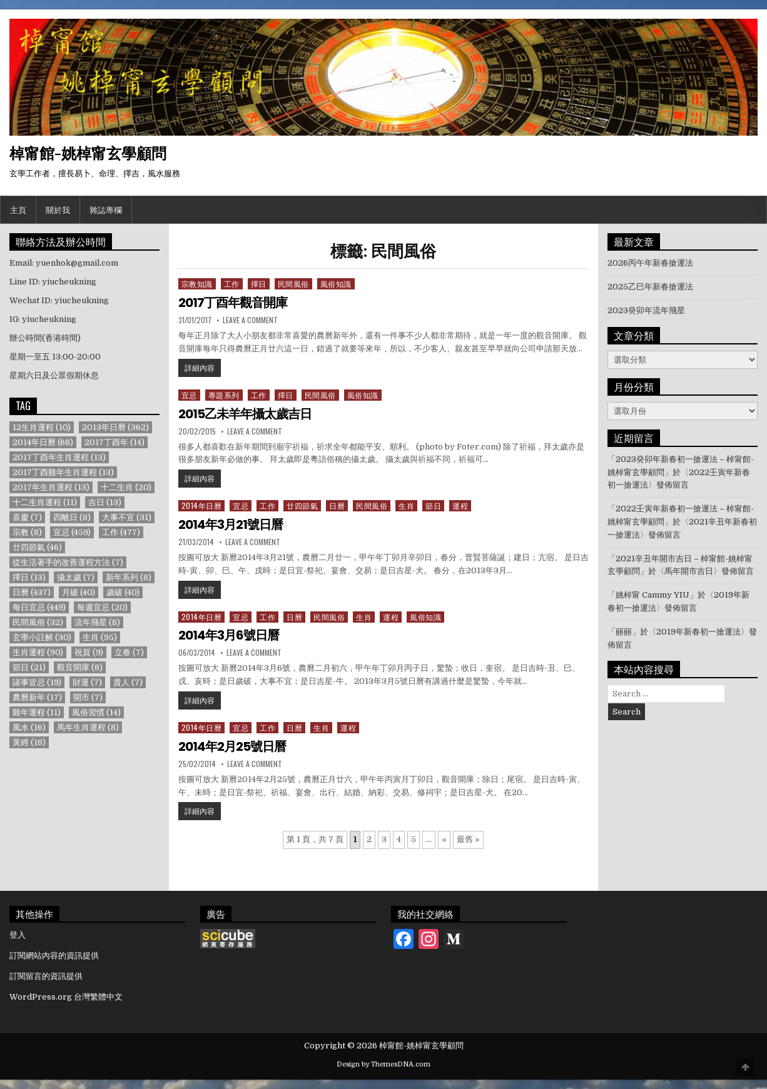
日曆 (337, 505)
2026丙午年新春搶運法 (650, 263)
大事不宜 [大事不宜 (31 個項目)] (126, 517)
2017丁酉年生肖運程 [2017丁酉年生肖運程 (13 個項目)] (59, 457)
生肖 (406, 505)
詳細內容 (203, 367)
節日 (433, 505)
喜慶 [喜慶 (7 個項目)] (27, 517)
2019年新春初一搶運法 (698, 631)
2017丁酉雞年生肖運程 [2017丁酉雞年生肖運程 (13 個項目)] (63, 472)
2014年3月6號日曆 (228, 635)
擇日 (259, 283)
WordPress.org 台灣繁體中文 (66, 996)
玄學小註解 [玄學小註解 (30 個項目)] (42, 637)
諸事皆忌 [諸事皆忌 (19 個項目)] (37, 682)
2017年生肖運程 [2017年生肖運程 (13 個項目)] (51, 487)
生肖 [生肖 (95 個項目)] (100, 637)
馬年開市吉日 (688, 571)
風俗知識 (336, 283)
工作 (232, 283)
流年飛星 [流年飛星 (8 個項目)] (97, 622)
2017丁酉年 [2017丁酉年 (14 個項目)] (114, 442)
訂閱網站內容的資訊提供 (54, 955)
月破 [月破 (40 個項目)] (78, 592)
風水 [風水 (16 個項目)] (29, 727)
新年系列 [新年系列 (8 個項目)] (128, 577)
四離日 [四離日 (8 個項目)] (72, 517)
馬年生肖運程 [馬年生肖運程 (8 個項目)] (88, 727)
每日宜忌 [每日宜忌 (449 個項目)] (39, 607)
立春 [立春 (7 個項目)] (129, 652)
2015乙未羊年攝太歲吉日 (245, 414)
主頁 (18, 209)
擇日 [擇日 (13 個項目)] (29, 577)
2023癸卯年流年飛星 (646, 310)
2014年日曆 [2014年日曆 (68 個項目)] (43, 442)
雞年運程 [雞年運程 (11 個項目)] (37, 712)
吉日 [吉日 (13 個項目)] (104, 502)
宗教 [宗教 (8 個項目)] (27, 532)
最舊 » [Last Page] (468, 839)
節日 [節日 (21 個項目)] (29, 667)
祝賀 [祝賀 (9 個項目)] (88, 652)
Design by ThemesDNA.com (383, 1064)
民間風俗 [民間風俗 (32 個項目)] (38, 622)
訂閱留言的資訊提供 (46, 976)
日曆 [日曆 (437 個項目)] (32, 592)
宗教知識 (197, 283)
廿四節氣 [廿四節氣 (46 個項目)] (37, 547)
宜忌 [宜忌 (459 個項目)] (72, 532)
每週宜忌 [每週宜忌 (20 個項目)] (102, 607)
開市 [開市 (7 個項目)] (88, 697)
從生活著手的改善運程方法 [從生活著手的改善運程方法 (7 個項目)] (68, 562)
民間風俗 (293, 283)
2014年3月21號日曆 (230, 524)
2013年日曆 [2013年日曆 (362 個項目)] (115, 427)
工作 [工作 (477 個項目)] (121, 532)
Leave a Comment (250, 320)
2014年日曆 (201, 505)
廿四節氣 (302, 505)
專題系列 (224, 394)
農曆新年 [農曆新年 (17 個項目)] (37, 697)
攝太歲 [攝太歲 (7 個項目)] (75, 577)
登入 (17, 935)
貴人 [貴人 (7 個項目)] (128, 682)
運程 (460, 505)
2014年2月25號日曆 (232, 746)
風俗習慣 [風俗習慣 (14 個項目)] (96, 712)
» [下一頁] (444, 839)
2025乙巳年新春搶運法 (650, 286)
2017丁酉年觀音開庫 (232, 302)
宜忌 (189, 394)
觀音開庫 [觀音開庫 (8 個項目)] (80, 667)
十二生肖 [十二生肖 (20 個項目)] (126, 487)
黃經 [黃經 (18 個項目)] (29, 742)
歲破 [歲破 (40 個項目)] (123, 592)
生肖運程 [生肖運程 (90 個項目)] (38, 652)
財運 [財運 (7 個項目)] (87, 682)
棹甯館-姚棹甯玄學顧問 (87, 153)
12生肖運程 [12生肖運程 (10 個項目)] (42, 427)
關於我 (58, 209)
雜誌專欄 (105, 209)
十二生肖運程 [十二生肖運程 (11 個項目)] (45, 502)
